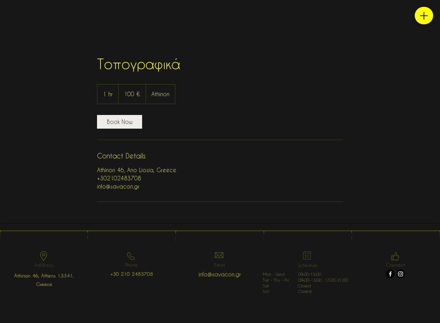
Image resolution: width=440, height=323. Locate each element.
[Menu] (424, 15)
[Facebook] (390, 274)
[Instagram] (400, 274)
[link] (119, 122)
